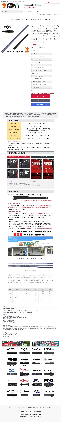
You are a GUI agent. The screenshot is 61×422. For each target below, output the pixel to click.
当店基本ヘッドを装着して (37, 67)
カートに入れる (40, 96)
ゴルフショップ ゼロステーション (30, 411)
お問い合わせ (49, 407)
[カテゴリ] (12, 11)
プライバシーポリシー (22, 407)
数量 (32, 90)
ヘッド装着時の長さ (35, 62)
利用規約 (30, 407)
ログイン (56, 15)
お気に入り (49, 15)
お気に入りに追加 (40, 100)
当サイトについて (12, 407)
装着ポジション (34, 73)
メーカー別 (40, 19)
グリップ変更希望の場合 (36, 78)
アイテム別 (47, 19)
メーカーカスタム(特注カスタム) (29, 19)
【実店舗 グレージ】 (40, 5)
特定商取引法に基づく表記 (39, 407)
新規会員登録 (41, 15)
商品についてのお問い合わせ (40, 104)
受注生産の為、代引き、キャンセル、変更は (41, 84)
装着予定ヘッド (34, 50)
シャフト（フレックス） (36, 56)
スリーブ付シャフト (15, 19)
